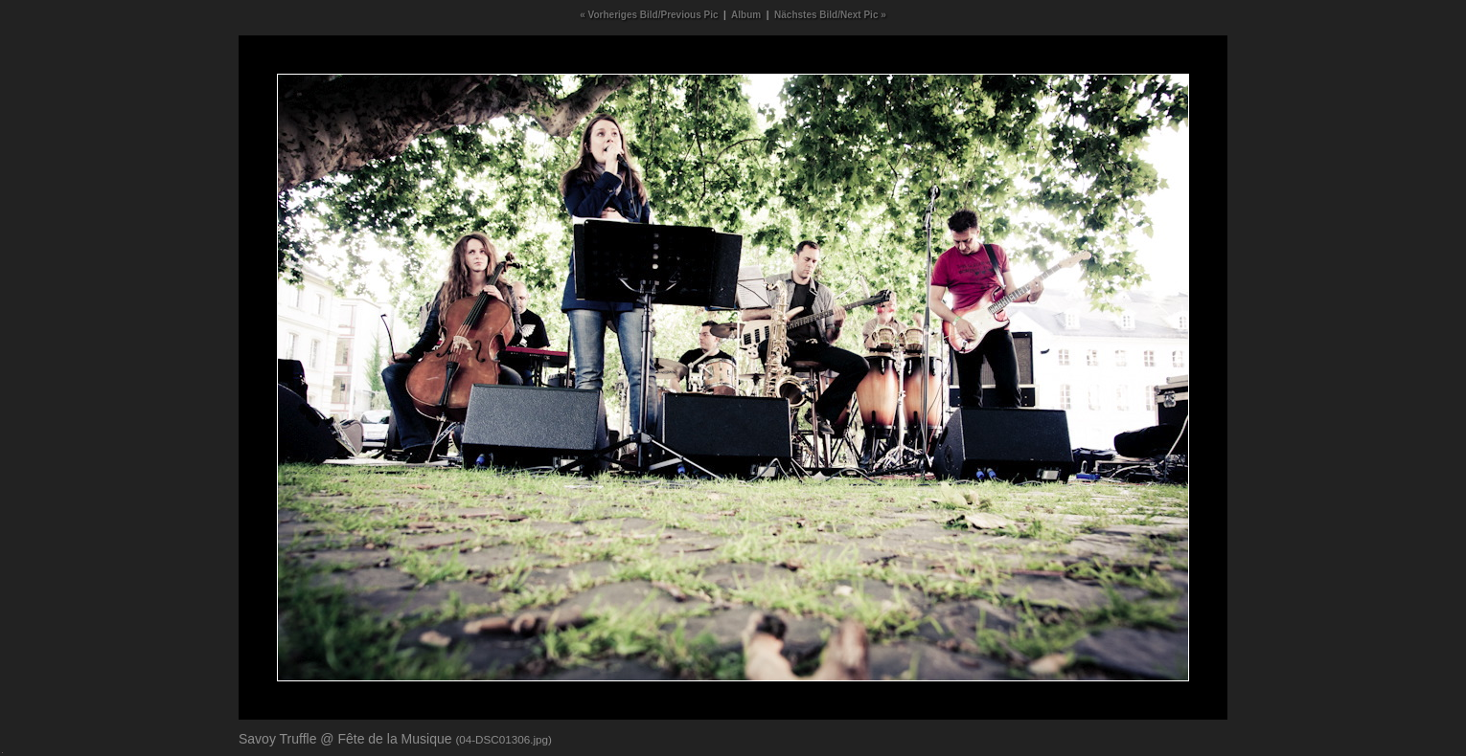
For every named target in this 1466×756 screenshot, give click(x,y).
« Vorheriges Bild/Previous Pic (649, 15)
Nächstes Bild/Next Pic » (830, 15)
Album (746, 15)
